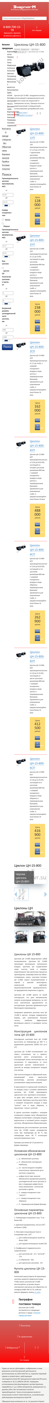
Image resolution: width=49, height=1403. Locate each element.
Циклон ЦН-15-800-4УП (37, 446)
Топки (9, 62)
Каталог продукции (21, 49)
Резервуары (11, 120)
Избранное (12, 1348)
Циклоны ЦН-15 (20, 52)
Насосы (10, 103)
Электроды (11, 117)
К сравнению (24, 1337)
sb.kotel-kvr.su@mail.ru (12, 36)
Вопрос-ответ (22, 113)
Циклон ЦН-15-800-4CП (37, 550)
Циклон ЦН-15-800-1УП (37, 133)
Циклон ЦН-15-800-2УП (37, 240)
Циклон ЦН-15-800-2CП (37, 347)
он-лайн (37, 1292)
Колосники (11, 71)
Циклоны (10, 73)
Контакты (6, 129)
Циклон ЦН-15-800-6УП (37, 657)
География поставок (24, 115)
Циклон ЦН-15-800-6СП (37, 763)
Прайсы (5, 162)
